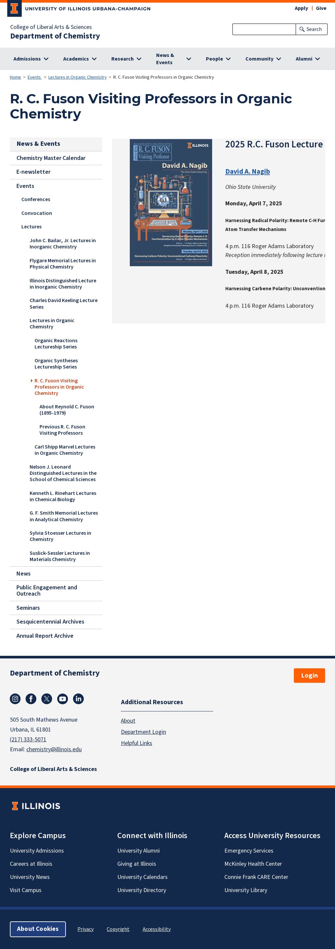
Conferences (35, 199)
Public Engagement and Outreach (46, 590)
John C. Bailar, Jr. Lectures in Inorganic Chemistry (63, 243)
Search (314, 29)
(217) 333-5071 (28, 739)
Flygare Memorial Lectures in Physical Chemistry (63, 263)
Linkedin (78, 699)
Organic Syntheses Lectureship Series (56, 363)
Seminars (28, 607)
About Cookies (38, 929)
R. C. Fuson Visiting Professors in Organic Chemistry (59, 387)
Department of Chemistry (55, 36)
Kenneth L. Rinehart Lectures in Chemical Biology (63, 496)
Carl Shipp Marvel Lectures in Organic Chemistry (65, 449)
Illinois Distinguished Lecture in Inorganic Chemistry (63, 283)
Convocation (36, 213)
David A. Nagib (247, 171)
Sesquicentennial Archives (50, 622)
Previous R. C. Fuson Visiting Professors (62, 430)
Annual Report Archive (44, 636)
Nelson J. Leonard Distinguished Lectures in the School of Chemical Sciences (63, 473)
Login (309, 675)
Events (35, 77)
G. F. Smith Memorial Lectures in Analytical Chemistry (64, 516)
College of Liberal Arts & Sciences (51, 27)
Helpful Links (136, 743)
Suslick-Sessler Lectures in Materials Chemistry (60, 556)
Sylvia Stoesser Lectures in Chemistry (60, 536)
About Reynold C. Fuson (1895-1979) (67, 410)
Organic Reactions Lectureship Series (56, 343)
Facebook (31, 699)
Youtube (62, 699)
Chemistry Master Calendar (50, 158)
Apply (301, 8)
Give (321, 8)
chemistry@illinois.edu (54, 749)
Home (15, 77)
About (128, 721)
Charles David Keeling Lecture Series (64, 303)
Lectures (31, 226)
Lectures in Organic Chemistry (77, 77)
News (23, 573)
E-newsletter (33, 172)
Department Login (143, 732)
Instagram (15, 699)
